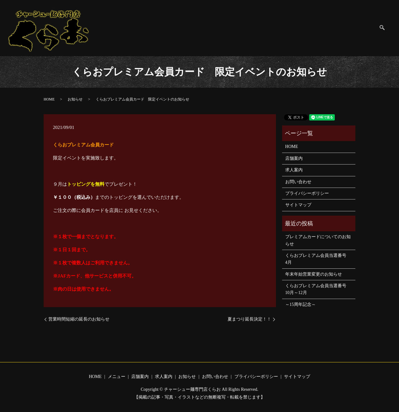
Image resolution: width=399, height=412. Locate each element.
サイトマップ (360, 27)
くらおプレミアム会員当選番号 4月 (318, 259)
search (385, 28)
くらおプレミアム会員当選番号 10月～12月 (318, 289)
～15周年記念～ (300, 304)
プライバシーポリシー (316, 27)
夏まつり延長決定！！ (249, 319)
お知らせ (242, 27)
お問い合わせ (272, 27)
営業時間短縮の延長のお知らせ (78, 319)
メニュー (166, 27)
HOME (144, 27)
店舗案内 (192, 27)
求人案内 (217, 27)
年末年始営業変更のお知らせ (313, 274)
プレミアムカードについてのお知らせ (318, 240)
